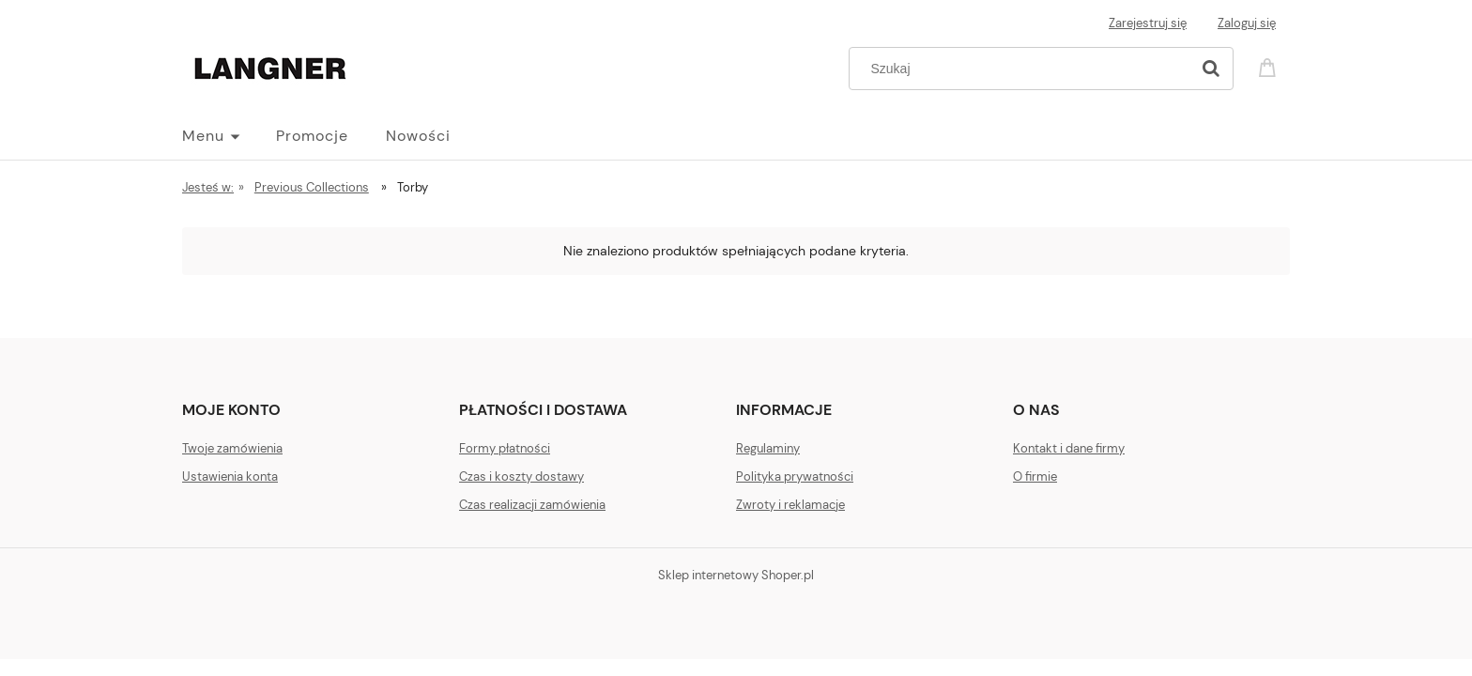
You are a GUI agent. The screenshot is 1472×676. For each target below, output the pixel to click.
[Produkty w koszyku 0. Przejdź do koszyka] (1270, 66)
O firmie (1035, 476)
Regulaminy (768, 448)
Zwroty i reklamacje (790, 505)
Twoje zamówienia (232, 448)
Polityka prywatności (794, 476)
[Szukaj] (1211, 68)
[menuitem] (229, 136)
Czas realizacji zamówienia (532, 505)
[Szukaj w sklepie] (1023, 68)
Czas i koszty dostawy (521, 476)
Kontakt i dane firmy (1069, 448)
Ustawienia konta (230, 476)
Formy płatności (504, 448)
